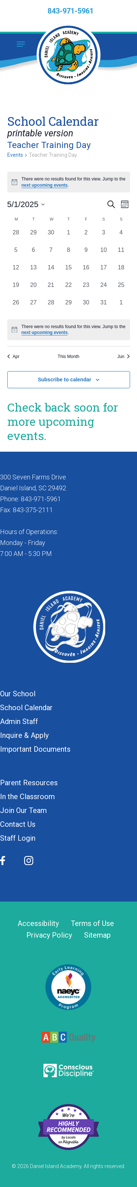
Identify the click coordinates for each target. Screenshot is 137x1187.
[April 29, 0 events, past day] (33, 237)
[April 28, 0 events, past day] (16, 237)
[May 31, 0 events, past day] (104, 307)
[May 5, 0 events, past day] (16, 254)
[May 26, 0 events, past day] (16, 307)
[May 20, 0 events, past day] (33, 289)
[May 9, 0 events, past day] (86, 254)
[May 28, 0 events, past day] (51, 307)
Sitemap (97, 935)
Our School (17, 693)
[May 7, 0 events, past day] (51, 254)
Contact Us (17, 824)
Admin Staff (19, 721)
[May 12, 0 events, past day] (16, 272)
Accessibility (38, 923)
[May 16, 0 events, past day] (86, 272)
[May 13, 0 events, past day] (33, 272)
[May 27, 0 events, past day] (33, 307)
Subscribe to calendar (64, 379)
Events (15, 155)
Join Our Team (23, 810)
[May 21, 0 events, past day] (51, 289)
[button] (20, 44)
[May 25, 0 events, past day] (121, 289)
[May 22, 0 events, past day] (68, 289)
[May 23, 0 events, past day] (86, 289)
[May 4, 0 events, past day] (121, 237)
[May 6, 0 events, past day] (33, 254)
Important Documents (35, 749)
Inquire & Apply (24, 735)
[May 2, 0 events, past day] (86, 237)
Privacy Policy (49, 935)
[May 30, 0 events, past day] (86, 307)
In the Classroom (27, 796)
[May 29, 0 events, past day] (68, 307)
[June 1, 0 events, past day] (121, 307)
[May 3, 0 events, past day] (104, 237)
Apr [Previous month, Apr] (13, 356)
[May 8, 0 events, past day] (68, 254)
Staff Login (17, 838)
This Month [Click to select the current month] (68, 356)
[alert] (68, 329)
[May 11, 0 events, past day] (121, 254)
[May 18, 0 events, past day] (121, 272)
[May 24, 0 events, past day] (104, 289)
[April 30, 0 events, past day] (51, 237)
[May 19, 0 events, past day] (16, 289)
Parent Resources (29, 782)
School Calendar (26, 707)
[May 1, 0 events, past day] (68, 237)
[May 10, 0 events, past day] (104, 254)
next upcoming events (45, 185)
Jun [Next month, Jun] (123, 356)
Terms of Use (92, 923)
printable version (40, 133)
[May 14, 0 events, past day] (51, 272)
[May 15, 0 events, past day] (68, 272)
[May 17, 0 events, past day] (104, 272)
